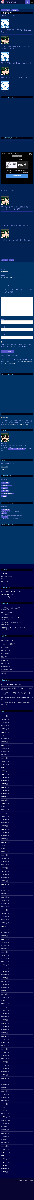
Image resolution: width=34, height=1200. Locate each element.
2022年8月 (4, 858)
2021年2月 (4, 916)
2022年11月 (4, 848)
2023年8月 (4, 819)
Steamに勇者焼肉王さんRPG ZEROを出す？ (17, 424)
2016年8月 (4, 1088)
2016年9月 (4, 1084)
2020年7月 (4, 939)
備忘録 (4, 496)
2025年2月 (4, 761)
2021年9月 (4, 894)
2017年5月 (4, 1062)
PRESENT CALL (11, 2)
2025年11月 (4, 732)
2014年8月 (4, 1165)
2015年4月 (4, 1139)
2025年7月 (4, 745)
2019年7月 (4, 978)
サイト (3, 334)
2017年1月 (4, 1075)
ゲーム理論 (4, 517)
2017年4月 (4, 1065)
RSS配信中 (4, 417)
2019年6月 (4, 981)
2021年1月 (4, 919)
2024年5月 (4, 790)
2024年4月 (4, 793)
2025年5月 (4, 751)
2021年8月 (4, 897)
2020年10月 (4, 929)
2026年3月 (4, 719)
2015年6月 (4, 1133)
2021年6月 (4, 903)
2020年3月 (4, 952)
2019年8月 (4, 974)
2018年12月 (4, 1000)
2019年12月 (4, 961)
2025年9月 (4, 738)
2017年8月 (4, 1052)
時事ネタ (3, 663)
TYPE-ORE (4, 573)
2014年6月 (4, 1172)
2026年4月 (4, 716)
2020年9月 (4, 932)
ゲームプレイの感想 (7, 493)
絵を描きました (6, 485)
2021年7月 (4, 900)
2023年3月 (4, 835)
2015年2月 (4, 1146)
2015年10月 (4, 1120)
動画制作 (15, 10)
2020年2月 (4, 955)
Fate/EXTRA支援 (5, 597)
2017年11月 (4, 1042)
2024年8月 (4, 780)
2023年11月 (4, 809)
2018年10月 (4, 1007)
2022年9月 (4, 855)
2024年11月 (4, 771)
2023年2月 (4, 839)
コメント (4, 296)
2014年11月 (4, 1155)
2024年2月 (4, 800)
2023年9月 (4, 816)
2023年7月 (4, 822)
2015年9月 (4, 1123)
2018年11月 (4, 1003)
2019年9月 (4, 971)
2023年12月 (4, 806)
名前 (2, 319)
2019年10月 (4, 968)
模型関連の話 (4, 666)
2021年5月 (4, 906)
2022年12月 (4, 845)
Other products (5, 579)
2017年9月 (4, 1049)
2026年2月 (4, 722)
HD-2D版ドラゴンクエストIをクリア (11, 617)
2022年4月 (4, 871)
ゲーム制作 (5, 482)
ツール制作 (5, 490)
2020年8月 (4, 936)
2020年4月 (4, 949)
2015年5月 (4, 1136)
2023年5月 (4, 829)
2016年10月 (4, 1081)
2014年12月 (4, 1152)
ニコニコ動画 (4, 467)
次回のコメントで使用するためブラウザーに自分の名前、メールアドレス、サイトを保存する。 (16, 345)
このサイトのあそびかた (16, 448)
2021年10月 (4, 890)
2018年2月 (4, 1033)
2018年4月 (4, 1026)
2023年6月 (4, 826)
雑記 (2, 673)
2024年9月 (4, 777)
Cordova (4, 513)
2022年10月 (4, 852)
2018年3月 (4, 1029)
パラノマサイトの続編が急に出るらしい (12, 622)
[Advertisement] (17, 117)
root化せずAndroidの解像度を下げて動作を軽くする (15, 688)
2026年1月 (4, 725)
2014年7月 (4, 1168)
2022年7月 (4, 861)
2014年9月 (4, 1162)
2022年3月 (4, 874)
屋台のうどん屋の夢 (6, 613)
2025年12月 (4, 729)
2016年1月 (4, 1110)
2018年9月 (4, 1010)
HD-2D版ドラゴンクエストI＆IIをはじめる (13, 627)
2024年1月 (4, 803)
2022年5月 (4, 868)
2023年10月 (4, 813)
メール (3, 327)
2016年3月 (4, 1104)
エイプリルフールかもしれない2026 (11, 608)
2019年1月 (4, 997)
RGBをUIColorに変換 (7, 594)
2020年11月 (4, 926)
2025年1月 (4, 764)
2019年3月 (4, 991)
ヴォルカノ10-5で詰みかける (9, 685)
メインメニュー (32, 2)
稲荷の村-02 (17, 270)
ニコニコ (12, 260)
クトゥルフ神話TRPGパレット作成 (11, 592)
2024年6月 (4, 787)
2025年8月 (4, 742)
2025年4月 (4, 755)
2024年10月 (4, 774)
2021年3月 (4, 913)
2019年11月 (4, 965)
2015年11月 (4, 1117)
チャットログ (6, 10)
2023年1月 (4, 842)
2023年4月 (4, 832)
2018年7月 (4, 1016)
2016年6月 (4, 1094)
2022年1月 (4, 881)
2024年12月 (4, 767)
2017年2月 (4, 1071)
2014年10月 (4, 1159)
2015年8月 (4, 1126)
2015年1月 (4, 1149)
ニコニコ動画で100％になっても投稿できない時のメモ (16, 697)
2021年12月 (4, 884)
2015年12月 (4, 1113)
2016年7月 (4, 1091)
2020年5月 (4, 945)
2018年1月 (4, 1036)
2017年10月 (4, 1046)
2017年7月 (4, 1055)
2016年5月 (4, 1097)
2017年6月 (4, 1058)
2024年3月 (4, 797)
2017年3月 (4, 1068)
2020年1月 (4, 958)
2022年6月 (4, 864)
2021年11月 (4, 887)
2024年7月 (4, 784)
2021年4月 (4, 910)
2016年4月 (4, 1100)
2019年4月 (4, 987)
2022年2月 (4, 877)
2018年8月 (4, 1013)
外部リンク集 (4, 581)
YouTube (3, 469)
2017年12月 (4, 1039)
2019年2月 (4, 994)
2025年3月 (4, 758)
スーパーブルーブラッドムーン (17, 277)
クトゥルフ (4, 260)
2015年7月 (4, 1130)
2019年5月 (4, 984)
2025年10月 (4, 735)
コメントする (12, 15)
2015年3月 (4, 1143)
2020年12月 (4, 923)
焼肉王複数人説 (5, 509)
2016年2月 (4, 1107)
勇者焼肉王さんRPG (6, 576)
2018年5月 (4, 1023)
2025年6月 (4, 748)
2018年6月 (4, 1020)
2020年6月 (4, 942)
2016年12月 (4, 1078)
